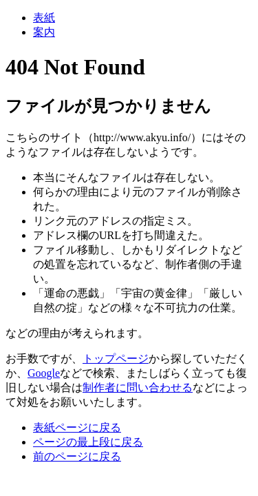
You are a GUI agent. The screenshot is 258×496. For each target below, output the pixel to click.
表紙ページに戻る (77, 427)
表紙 (44, 17)
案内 (44, 32)
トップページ (116, 358)
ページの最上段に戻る (88, 442)
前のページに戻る (77, 456)
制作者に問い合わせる (138, 387)
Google (44, 373)
